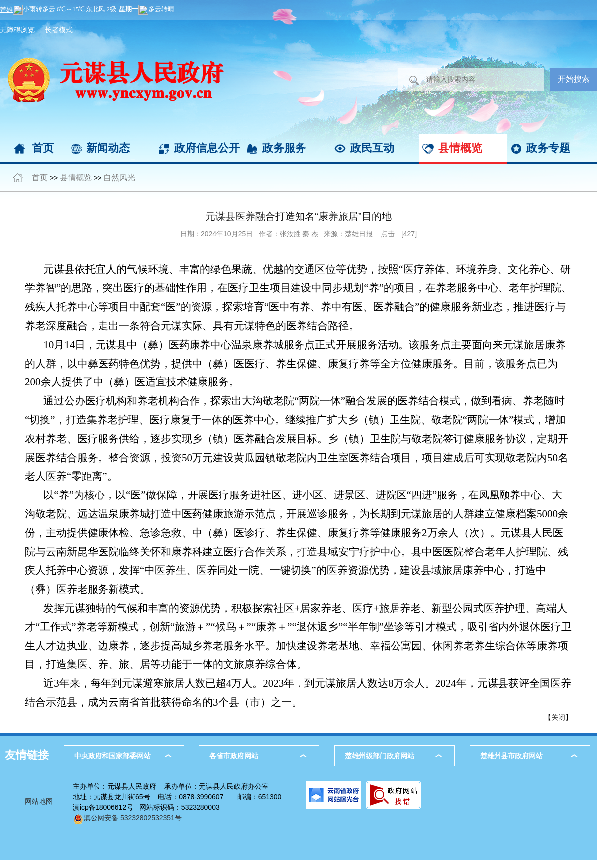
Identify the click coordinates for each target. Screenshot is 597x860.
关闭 (558, 717)
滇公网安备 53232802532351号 (127, 818)
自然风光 (119, 177)
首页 (43, 148)
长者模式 (59, 30)
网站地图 (39, 801)
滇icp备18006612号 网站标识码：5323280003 (146, 807)
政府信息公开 (207, 148)
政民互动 (372, 148)
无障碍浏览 (17, 30)
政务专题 (548, 148)
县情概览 (460, 148)
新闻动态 (108, 148)
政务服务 (284, 148)
